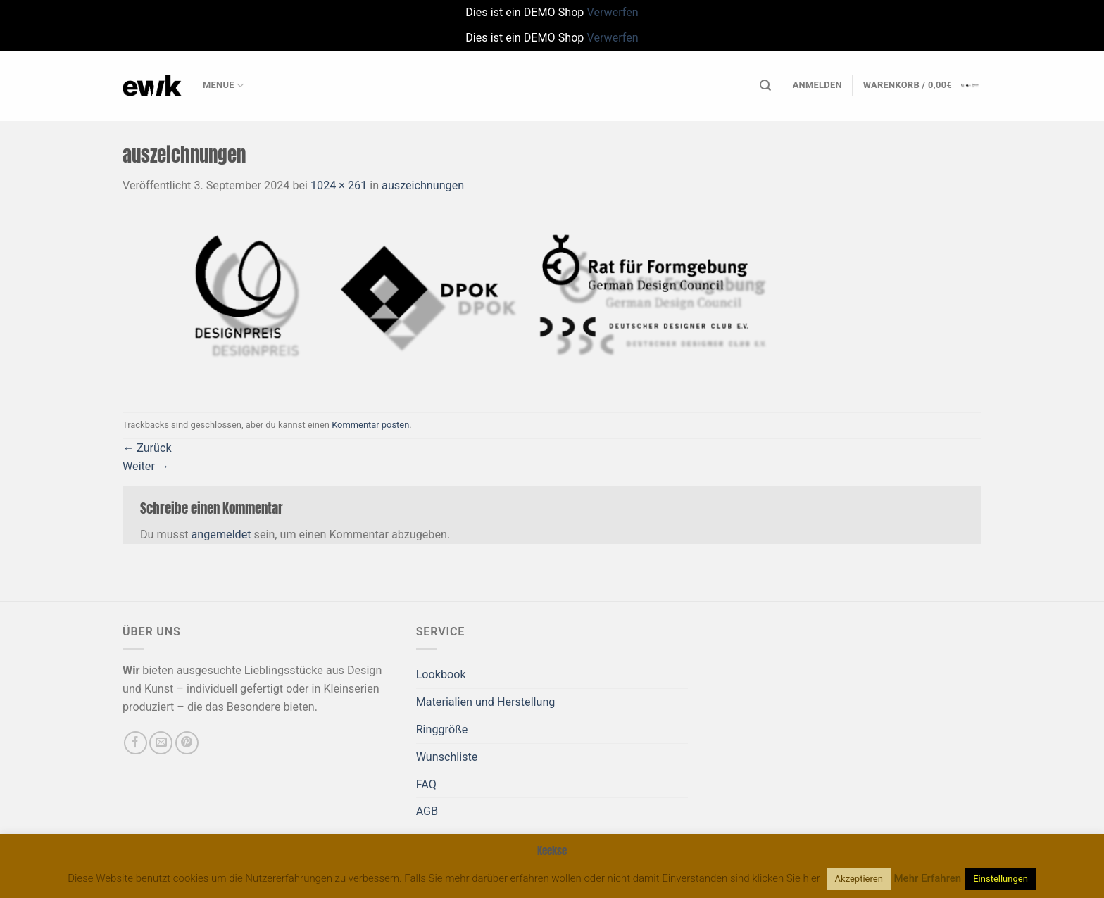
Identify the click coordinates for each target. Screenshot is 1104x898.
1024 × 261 (338, 185)
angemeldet (221, 534)
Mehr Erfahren (928, 878)
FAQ (426, 784)
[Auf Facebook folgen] (135, 742)
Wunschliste (447, 757)
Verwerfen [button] (612, 12)
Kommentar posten (370, 424)
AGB (427, 811)
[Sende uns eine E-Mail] (160, 742)
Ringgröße (442, 729)
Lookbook (441, 674)
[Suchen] (765, 85)
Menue (223, 85)
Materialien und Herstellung (486, 702)
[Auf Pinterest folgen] (187, 742)
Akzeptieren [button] (859, 878)
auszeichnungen (423, 185)
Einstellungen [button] (1000, 878)
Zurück (147, 448)
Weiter (146, 466)
